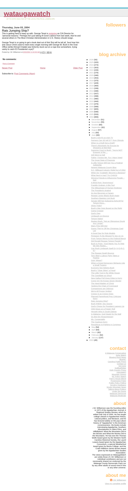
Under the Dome (119, 391)
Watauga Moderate (118, 396)
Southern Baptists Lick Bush (103, 198)
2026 (91, 60)
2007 (91, 109)
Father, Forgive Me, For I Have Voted (106, 157)
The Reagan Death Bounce (102, 253)
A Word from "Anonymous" (102, 183)
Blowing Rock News (117, 357)
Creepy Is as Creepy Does (102, 294)
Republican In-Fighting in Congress (106, 324)
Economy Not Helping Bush (102, 268)
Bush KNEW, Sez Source (101, 304)
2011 (91, 99)
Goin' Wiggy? (96, 260)
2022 (91, 70)
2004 (91, 117)
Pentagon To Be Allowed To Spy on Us (107, 236)
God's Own (95, 213)
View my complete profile (115, 483)
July (93, 132)
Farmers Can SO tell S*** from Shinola (107, 140)
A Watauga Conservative (115, 353)
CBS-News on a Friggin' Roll (103, 309)
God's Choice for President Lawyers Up (107, 306)
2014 (91, 91)
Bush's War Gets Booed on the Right (106, 208)
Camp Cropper (97, 211)
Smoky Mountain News (116, 387)
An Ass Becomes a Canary (102, 193)
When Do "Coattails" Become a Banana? (108, 173)
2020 (91, 75)
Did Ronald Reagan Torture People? (106, 241)
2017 (91, 83)
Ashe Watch (121, 355)
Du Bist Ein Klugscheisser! (102, 317)
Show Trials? (96, 206)
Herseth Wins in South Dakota (103, 311)
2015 (91, 88)
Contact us (121, 364)
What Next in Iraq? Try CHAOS (104, 175)
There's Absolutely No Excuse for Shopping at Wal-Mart (105, 146)
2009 (91, 104)
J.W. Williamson (119, 480)
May (94, 327)
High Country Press (118, 370)
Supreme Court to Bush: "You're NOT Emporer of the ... (106, 151)
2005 (91, 114)
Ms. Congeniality (98, 319)
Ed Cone (122, 366)
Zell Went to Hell (98, 155)
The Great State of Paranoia (103, 160)
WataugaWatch (27, 13)
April (94, 330)
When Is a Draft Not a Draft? (103, 143)
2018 (91, 80)
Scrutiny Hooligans (118, 385)
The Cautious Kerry (99, 322)
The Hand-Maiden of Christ (102, 283)
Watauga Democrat (118, 393)
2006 (91, 112)
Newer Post (7, 68)
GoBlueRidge (120, 368)
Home (43, 68)
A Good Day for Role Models (103, 233)
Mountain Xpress (119, 374)
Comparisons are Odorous (102, 288)
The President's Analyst (101, 190)
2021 (91, 73)
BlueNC (123, 359)
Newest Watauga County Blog (103, 167)
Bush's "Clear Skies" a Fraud (103, 270)
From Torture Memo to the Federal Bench (108, 238)
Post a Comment (8, 64)
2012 (91, 96)
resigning (53, 33)
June (94, 135)
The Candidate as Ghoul (101, 275)
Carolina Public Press (117, 362)
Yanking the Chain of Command (104, 286)
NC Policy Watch (119, 376)
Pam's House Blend (117, 379)
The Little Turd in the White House (105, 273)
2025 (91, 62)
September (96, 127)
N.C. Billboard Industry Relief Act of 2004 (108, 170)
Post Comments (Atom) (24, 74)
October (95, 125)
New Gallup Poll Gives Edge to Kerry (106, 278)
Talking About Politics (117, 389)
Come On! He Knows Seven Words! (106, 281)
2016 (91, 86)
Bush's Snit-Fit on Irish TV (102, 138)
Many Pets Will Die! (99, 226)
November (96, 122)
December (96, 119)
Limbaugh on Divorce (100, 216)
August (95, 130)
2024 (91, 65)
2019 (91, 78)
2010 (91, 101)
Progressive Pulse (118, 381)
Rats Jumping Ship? (99, 301)
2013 (91, 93)
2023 (91, 67)
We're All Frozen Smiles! (101, 291)
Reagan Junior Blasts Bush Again (105, 196)
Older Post (78, 68)
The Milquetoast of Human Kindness (106, 188)
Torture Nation (97, 219)
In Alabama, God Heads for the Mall (106, 314)
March (94, 332)
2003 (91, 340)
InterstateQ (121, 372)
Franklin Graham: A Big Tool (103, 185)
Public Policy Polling (117, 383)
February (96, 335)
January (95, 338)
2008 (91, 106)
